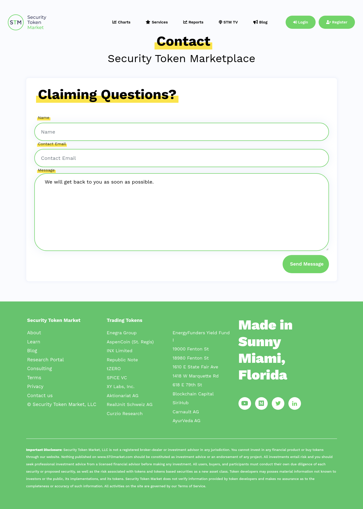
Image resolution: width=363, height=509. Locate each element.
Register (336, 22)
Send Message (307, 264)
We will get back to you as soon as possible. (181, 212)
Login (300, 22)
